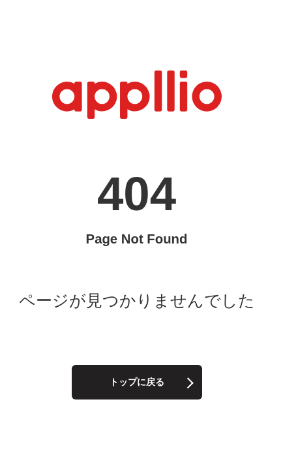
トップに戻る (137, 382)
